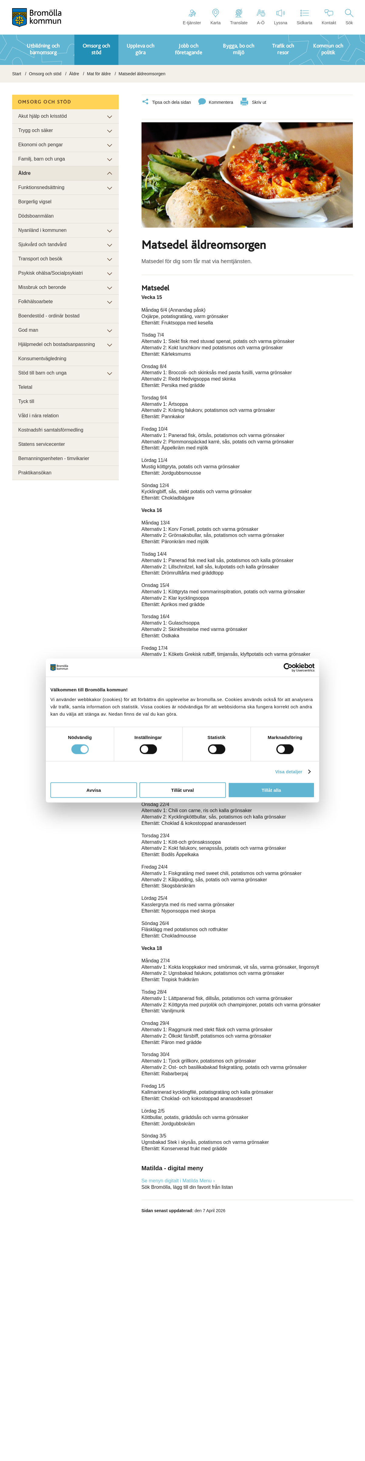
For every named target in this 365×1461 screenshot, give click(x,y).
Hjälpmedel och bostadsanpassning (56, 344)
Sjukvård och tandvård (42, 244)
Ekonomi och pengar (40, 144)
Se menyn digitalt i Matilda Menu (177, 1179)
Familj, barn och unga (41, 158)
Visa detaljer (288, 771)
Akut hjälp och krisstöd (42, 116)
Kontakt (329, 17)
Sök (349, 17)
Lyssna (280, 17)
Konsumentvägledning (42, 358)
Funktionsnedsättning (41, 187)
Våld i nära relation (38, 415)
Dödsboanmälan (36, 216)
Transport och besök (40, 258)
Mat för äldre (99, 73)
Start (16, 73)
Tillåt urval (182, 789)
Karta (215, 17)
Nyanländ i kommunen (42, 230)
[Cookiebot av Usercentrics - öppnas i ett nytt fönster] (288, 667)
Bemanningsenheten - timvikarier (53, 458)
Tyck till (26, 401)
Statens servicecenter (41, 444)
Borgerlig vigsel (34, 201)
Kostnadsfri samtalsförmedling (50, 429)
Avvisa (94, 789)
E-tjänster (192, 17)
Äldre (74, 73)
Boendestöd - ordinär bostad (49, 315)
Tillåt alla (271, 789)
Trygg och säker (35, 130)
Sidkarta (304, 17)
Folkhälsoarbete (35, 301)
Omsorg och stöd (45, 73)
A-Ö (260, 17)
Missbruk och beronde (42, 287)
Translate (238, 17)
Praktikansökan (34, 472)
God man (28, 330)
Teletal (25, 387)
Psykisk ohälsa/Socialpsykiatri (50, 273)
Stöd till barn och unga (42, 372)
